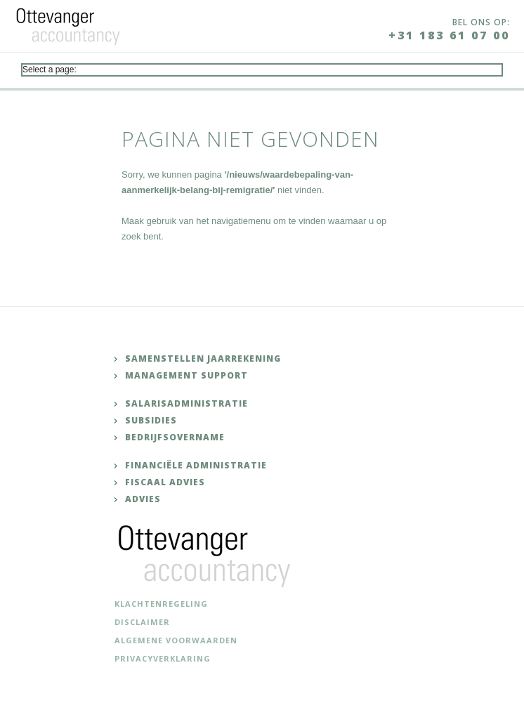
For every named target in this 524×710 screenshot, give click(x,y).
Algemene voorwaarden (175, 640)
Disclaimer (142, 622)
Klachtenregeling (161, 603)
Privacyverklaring (162, 658)
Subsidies (151, 420)
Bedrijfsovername (175, 437)
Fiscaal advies (165, 482)
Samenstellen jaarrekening (203, 358)
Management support (186, 375)
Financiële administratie (196, 465)
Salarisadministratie (186, 403)
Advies (143, 499)
